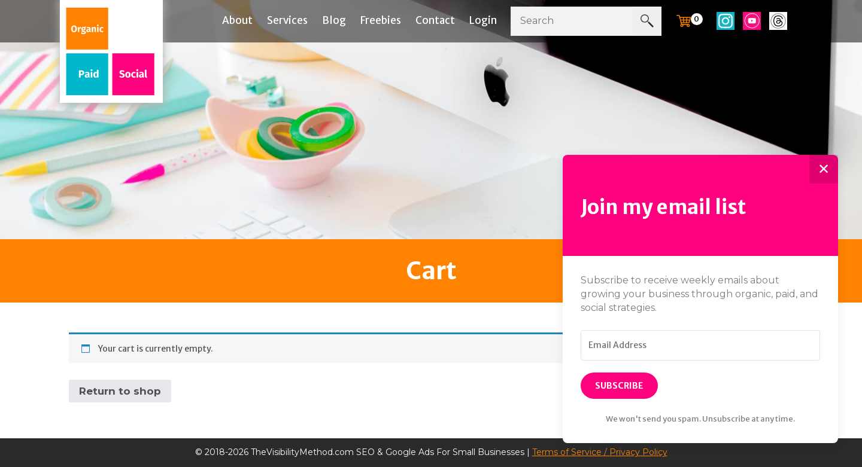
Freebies (380, 20)
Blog (334, 20)
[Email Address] (700, 345)
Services (287, 20)
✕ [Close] (824, 169)
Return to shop (120, 391)
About (237, 20)
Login (483, 20)
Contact (435, 20)
